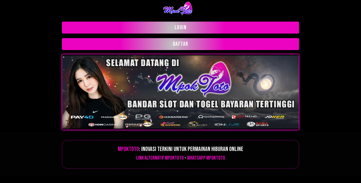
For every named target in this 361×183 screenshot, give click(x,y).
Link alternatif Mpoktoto (160, 158)
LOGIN (181, 27)
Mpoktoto (128, 149)
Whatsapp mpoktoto (206, 158)
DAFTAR (180, 44)
